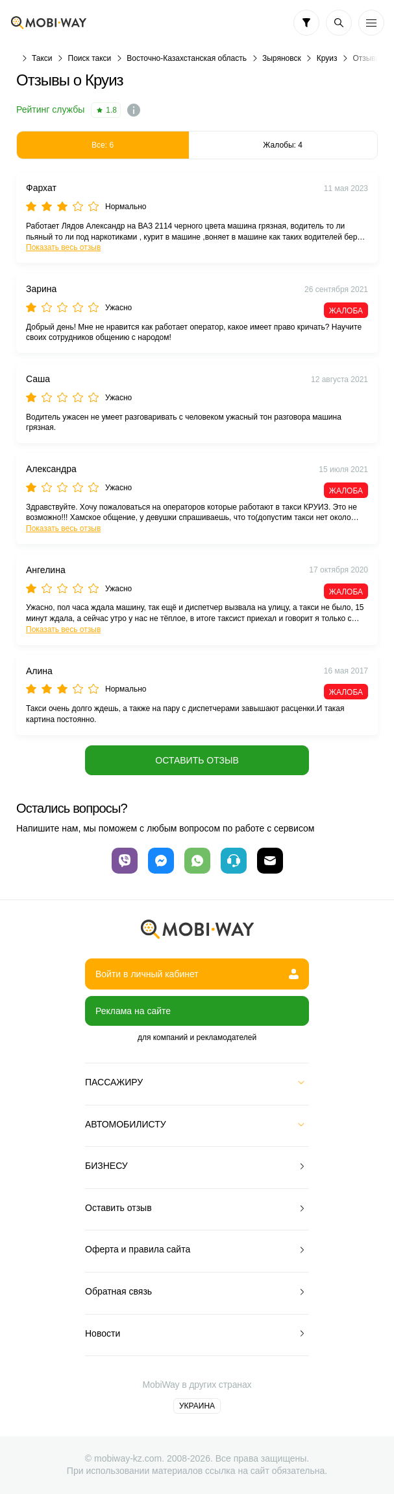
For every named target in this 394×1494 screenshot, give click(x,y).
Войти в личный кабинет (197, 974)
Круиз (327, 58)
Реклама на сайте (133, 1011)
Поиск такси (90, 58)
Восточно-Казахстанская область (187, 58)
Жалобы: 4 (282, 145)
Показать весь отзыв (63, 247)
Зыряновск (281, 58)
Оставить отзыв (196, 760)
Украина (197, 1405)
